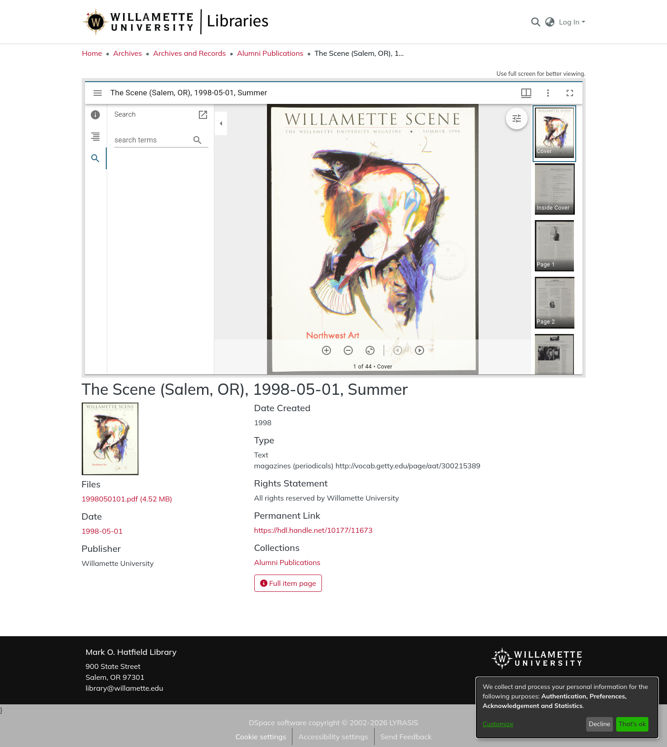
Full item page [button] (288, 583)
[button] (536, 21)
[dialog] (567, 708)
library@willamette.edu (124, 688)
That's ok (632, 724)
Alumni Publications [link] (270, 53)
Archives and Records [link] (189, 53)
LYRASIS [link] (404, 722)
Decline (600, 724)
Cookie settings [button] (260, 736)
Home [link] (92, 53)
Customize (498, 724)
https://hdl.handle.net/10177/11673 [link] (313, 530)
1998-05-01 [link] (102, 531)
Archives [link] (127, 53)
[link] (127, 498)
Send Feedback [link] (406, 736)
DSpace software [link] (277, 722)
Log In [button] (570, 21)
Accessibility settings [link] (333, 736)
